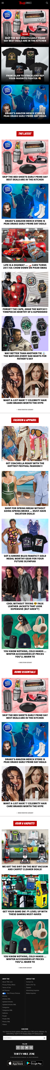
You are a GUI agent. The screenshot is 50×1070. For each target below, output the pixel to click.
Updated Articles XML (9, 1004)
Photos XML (6, 1021)
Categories (5, 1007)
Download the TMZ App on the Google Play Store (34, 1063)
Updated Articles (7, 1002)
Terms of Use (6, 987)
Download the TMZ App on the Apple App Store (15, 1063)
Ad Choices (6, 990)
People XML (6, 1019)
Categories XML (7, 1010)
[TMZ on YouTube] (27, 1048)
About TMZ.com (7, 982)
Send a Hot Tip (30, 985)
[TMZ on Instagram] (31, 1048)
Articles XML (6, 999)
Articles (4, 996)
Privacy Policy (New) (8, 985)
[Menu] (3, 3)
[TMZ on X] (22, 1048)
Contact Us (29, 982)
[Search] (47, 3)
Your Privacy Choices (11, 993)
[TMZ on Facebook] (18, 1048)
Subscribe (44, 1038)
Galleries (5, 1013)
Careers (28, 987)
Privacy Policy (27, 1033)
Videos (4, 1024)
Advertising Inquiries (32, 990)
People (4, 1016)
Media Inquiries (31, 993)
